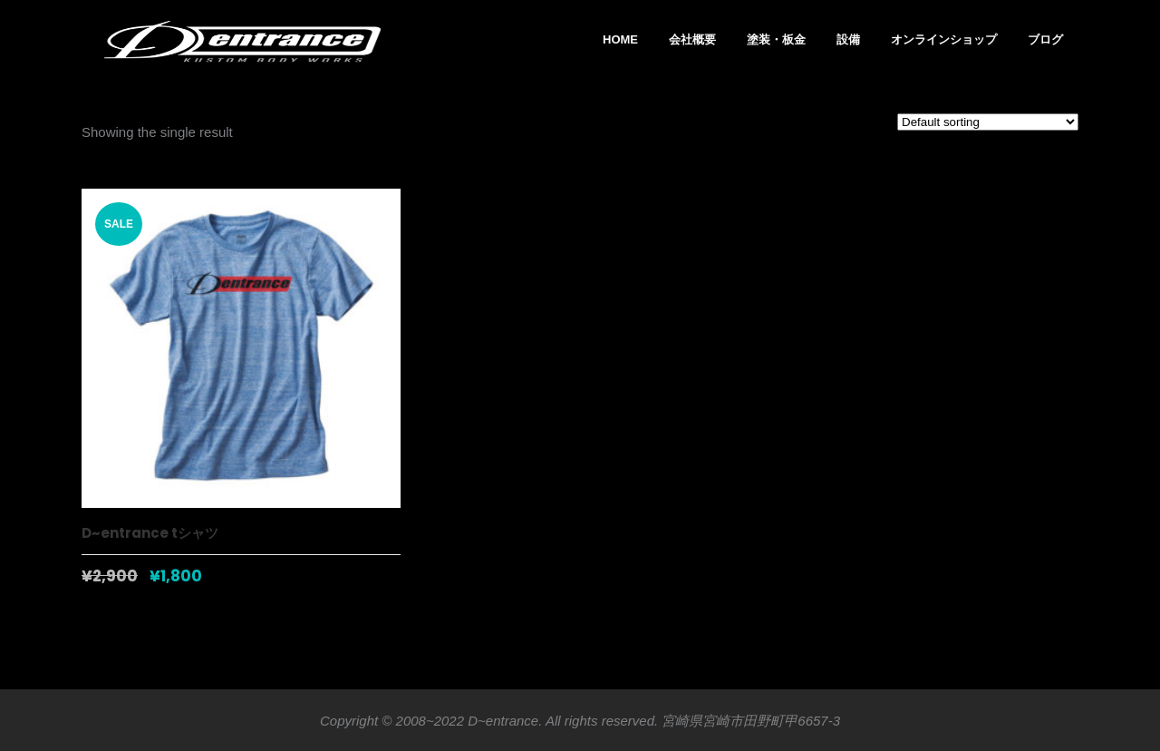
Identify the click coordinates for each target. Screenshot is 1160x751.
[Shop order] (987, 122)
